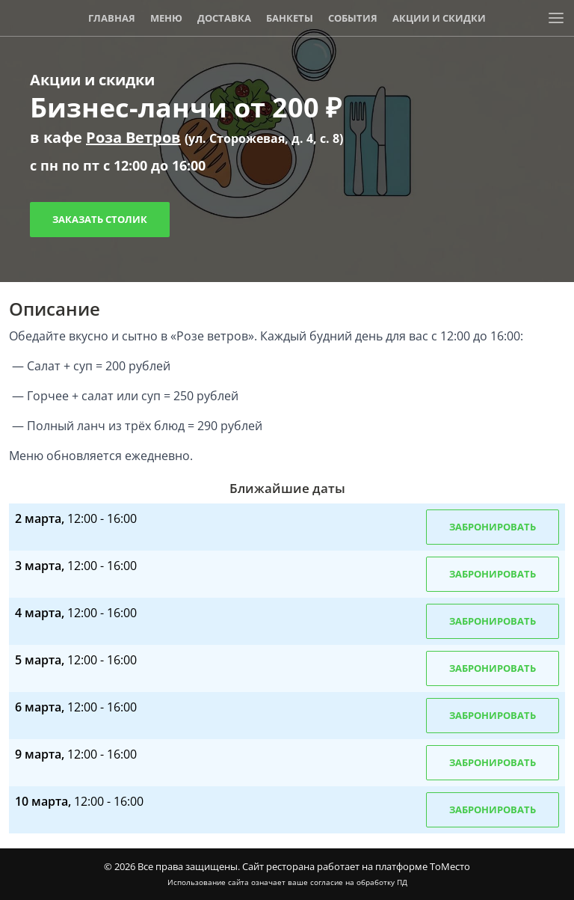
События (352, 18)
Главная (111, 18)
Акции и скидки (439, 18)
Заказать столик (99, 219)
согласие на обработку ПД (358, 882)
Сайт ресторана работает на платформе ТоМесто (356, 866)
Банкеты (289, 18)
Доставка (224, 18)
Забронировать (492, 526)
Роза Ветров (133, 137)
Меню (166, 18)
